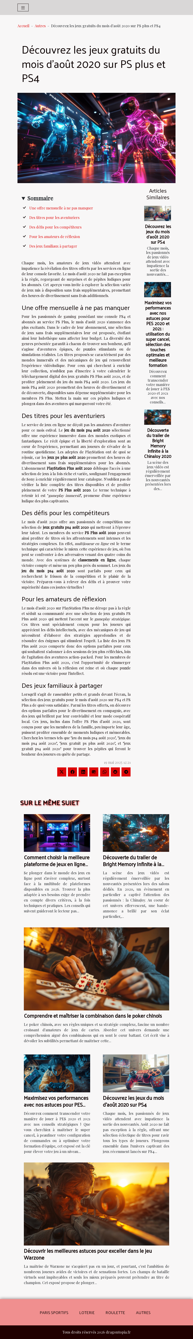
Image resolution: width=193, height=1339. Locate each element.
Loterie (87, 1312)
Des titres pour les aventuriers (54, 217)
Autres (40, 25)
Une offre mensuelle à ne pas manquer (61, 208)
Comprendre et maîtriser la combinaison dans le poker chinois (93, 1015)
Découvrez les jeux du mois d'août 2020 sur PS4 (158, 234)
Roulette (115, 1312)
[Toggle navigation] (23, 7)
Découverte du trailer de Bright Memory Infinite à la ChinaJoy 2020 (157, 443)
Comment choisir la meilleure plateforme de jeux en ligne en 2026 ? (56, 864)
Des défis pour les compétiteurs (55, 227)
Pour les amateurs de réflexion (54, 236)
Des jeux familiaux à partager (53, 246)
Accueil (23, 25)
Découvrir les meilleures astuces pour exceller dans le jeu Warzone (88, 1254)
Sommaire (40, 198)
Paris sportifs (54, 1312)
